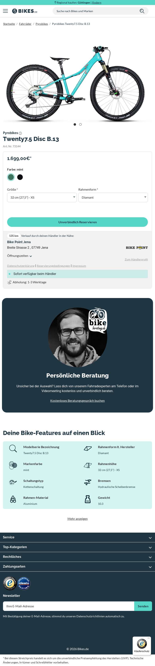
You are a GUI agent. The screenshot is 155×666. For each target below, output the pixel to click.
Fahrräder (25, 23)
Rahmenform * (88, 189)
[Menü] (148, 639)
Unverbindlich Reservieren (77, 222)
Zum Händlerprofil (136, 259)
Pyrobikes (42, 23)
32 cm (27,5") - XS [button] (22, 197)
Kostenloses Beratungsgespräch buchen (77, 400)
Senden (143, 606)
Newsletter (11, 596)
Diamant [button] (88, 197)
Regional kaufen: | (79, 2)
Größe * (12, 189)
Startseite (9, 23)
